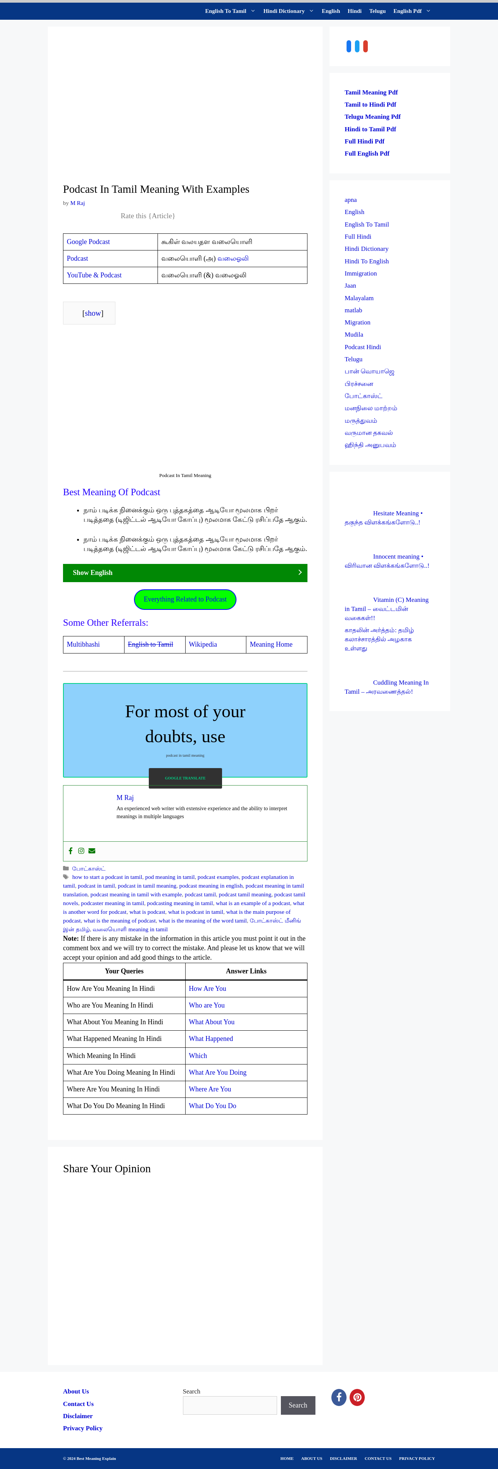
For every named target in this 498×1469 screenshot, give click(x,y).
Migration (357, 322)
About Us (76, 1391)
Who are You (207, 1005)
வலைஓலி (233, 258)
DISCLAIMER (343, 1458)
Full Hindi (358, 236)
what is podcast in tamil (195, 911)
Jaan (350, 285)
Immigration (361, 273)
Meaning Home (271, 644)
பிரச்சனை (359, 383)
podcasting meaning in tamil (180, 903)
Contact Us (78, 1404)
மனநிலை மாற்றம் (371, 408)
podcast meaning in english (211, 885)
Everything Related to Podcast (185, 599)
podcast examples (218, 877)
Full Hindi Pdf (365, 141)
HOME (287, 1458)
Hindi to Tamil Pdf (370, 129)
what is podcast (147, 911)
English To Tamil (232, 11)
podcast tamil (200, 894)
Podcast (77, 258)
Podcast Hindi (363, 347)
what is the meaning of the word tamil (203, 920)
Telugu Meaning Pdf (373, 116)
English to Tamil (150, 644)
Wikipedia (203, 644)
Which (198, 1056)
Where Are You (210, 1089)
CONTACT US (378, 1458)
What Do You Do (212, 1106)
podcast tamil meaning (245, 894)
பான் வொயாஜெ (369, 371)
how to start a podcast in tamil (107, 877)
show (93, 313)
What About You (212, 1022)
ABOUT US (312, 1458)
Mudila (354, 334)
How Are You (208, 988)
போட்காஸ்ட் (89, 868)
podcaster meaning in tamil (112, 903)
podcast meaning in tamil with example (136, 894)
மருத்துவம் (361, 420)
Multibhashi (83, 644)
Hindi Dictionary (290, 11)
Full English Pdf (367, 153)
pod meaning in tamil (170, 877)
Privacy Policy (82, 1428)
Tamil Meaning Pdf (371, 92)
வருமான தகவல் (369, 432)
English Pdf (414, 11)
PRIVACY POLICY (417, 1458)
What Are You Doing (218, 1072)
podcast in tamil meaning (147, 885)
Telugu (377, 11)
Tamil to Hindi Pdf (370, 104)
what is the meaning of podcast (120, 920)
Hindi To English (367, 261)
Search (191, 1391)
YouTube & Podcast (94, 275)
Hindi (355, 11)
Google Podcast (88, 242)
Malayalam (359, 298)
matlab (353, 310)
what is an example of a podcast (253, 903)
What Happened (211, 1038)
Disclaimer (78, 1416)
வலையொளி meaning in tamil (130, 929)
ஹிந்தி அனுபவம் (370, 445)
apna (351, 199)
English (331, 11)
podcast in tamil (96, 885)
